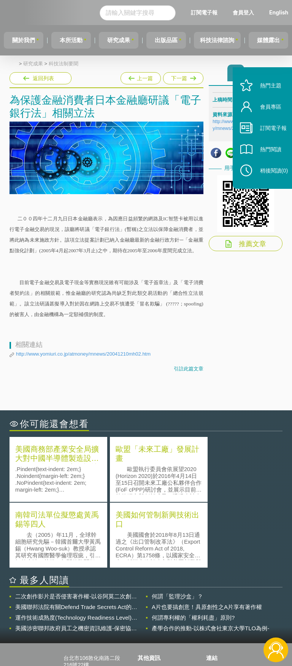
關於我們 (24, 40)
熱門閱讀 (266, 160)
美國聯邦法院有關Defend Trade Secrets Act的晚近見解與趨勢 (76, 540)
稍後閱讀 (269, 181)
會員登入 (257, 12)
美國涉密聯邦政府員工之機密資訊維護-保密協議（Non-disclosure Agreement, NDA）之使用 (76, 561)
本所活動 (74, 40)
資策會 (219, 603)
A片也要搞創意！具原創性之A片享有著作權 (207, 540)
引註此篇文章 (188, 369)
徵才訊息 (152, 614)
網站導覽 (152, 635)
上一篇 (141, 76)
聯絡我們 (152, 624)
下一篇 (182, 76)
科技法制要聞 (63, 63)
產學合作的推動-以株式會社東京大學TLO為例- (210, 561)
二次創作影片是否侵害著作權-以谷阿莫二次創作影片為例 (76, 530)
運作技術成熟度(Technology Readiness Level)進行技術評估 (76, 551)
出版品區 (174, 40)
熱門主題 (266, 96)
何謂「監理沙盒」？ (177, 530)
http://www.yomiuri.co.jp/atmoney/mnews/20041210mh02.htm (83, 354)
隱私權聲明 (155, 603)
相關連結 (248, 603)
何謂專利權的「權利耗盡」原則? (193, 551)
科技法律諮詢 (228, 40)
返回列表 (43, 78)
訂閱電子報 (218, 12)
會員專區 (266, 117)
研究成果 (124, 40)
